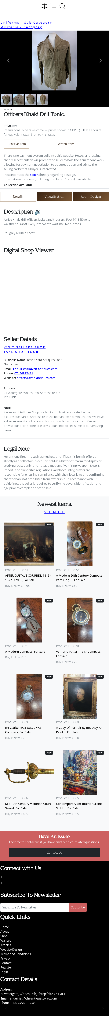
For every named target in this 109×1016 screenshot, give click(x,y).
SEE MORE (54, 512)
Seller (34, 175)
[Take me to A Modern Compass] (29, 632)
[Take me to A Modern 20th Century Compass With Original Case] (80, 555)
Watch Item (66, 144)
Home (4, 927)
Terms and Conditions (15, 954)
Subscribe (78, 907)
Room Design (91, 196)
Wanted (5, 940)
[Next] (103, 1008)
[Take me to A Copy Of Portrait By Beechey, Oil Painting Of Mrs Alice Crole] (80, 708)
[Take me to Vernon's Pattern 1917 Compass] (80, 632)
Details (18, 197)
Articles (5, 945)
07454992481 (23, 373)
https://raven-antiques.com (36, 378)
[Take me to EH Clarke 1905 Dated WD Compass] (29, 708)
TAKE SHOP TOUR (21, 352)
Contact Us (54, 852)
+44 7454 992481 (23, 1003)
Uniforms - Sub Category (26, 23)
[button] (8, 60)
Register (6, 967)
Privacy (5, 958)
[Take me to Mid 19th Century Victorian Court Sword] (29, 784)
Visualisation (54, 196)
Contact (5, 963)
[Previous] (5, 1008)
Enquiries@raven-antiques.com (35, 369)
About (4, 931)
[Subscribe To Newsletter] (34, 907)
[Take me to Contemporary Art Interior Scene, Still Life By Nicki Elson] (80, 784)
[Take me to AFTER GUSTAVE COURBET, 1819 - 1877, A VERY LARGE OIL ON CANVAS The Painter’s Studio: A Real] (29, 555)
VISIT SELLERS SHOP (25, 347)
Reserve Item (17, 144)
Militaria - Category (21, 27)
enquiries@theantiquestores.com (28, 998)
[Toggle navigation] (54, 6)
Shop (3, 936)
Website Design (11, 949)
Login (4, 972)
